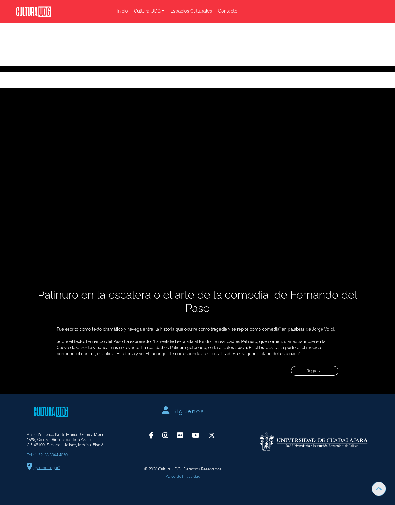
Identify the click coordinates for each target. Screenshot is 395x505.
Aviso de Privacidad (183, 477)
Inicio (122, 11)
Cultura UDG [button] (147, 11)
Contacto (227, 11)
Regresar (315, 370)
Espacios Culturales (191, 11)
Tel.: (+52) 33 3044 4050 (47, 455)
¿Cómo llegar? (43, 468)
